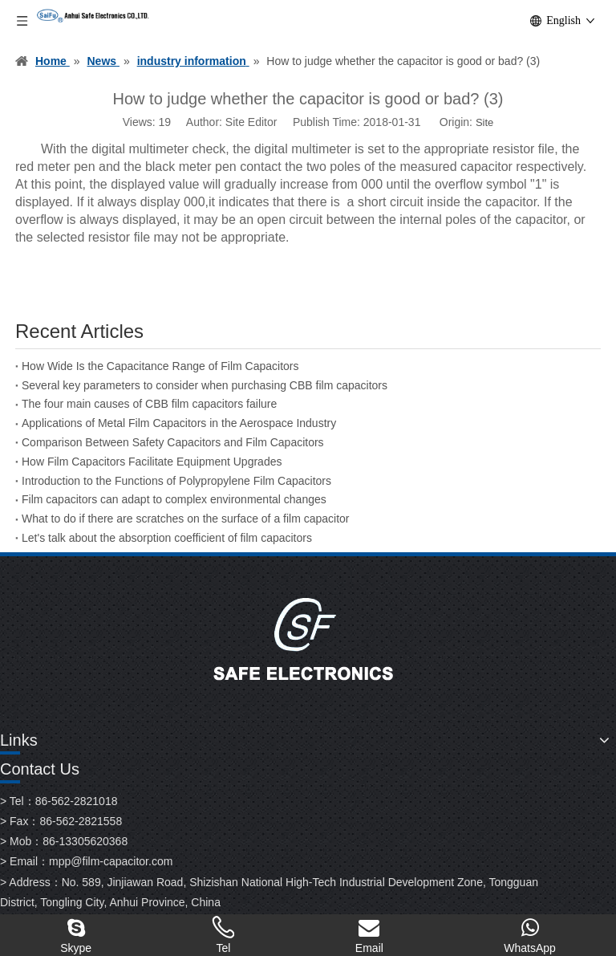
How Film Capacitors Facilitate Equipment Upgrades (152, 461)
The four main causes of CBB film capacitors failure (149, 403)
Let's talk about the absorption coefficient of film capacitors (167, 537)
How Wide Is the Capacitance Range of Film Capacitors (160, 366)
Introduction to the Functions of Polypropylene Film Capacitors (176, 480)
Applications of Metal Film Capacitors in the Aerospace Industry (179, 423)
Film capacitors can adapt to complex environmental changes (174, 499)
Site (484, 122)
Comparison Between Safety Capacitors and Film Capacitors (173, 442)
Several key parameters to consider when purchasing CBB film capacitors (204, 385)
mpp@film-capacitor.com (110, 861)
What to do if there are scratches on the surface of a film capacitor (186, 518)
